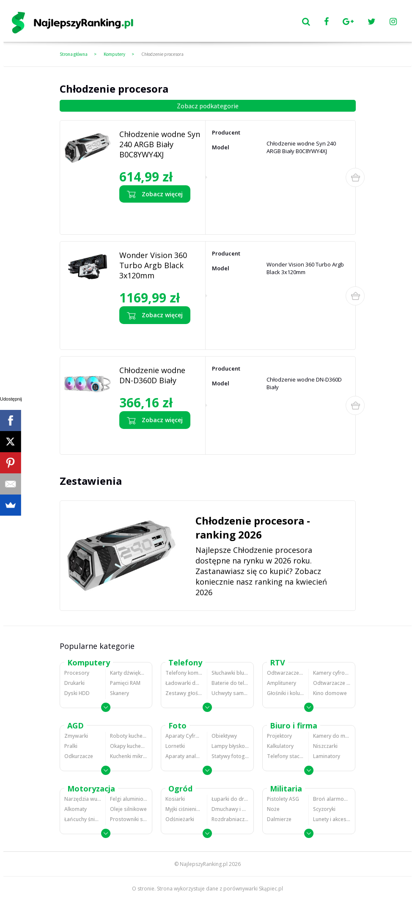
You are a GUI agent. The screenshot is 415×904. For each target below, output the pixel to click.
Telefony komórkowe (184, 672)
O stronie (143, 888)
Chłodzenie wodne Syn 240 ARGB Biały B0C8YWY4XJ (159, 144)
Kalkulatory (280, 746)
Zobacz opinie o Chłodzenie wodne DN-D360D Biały (151, 439)
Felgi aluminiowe (129, 798)
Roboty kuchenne (129, 735)
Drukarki (74, 683)
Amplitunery (281, 683)
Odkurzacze (78, 756)
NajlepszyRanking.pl (204, 864)
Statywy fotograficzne (230, 756)
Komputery (114, 54)
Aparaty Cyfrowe (184, 735)
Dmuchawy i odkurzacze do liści (230, 809)
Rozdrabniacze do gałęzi (230, 819)
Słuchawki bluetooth (230, 672)
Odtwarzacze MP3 (285, 672)
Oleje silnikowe (128, 809)
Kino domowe (330, 693)
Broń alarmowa (332, 798)
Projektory (279, 735)
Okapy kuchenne (129, 746)
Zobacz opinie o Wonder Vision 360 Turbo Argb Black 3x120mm (155, 334)
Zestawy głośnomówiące (184, 693)
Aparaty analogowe (184, 756)
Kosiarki (175, 798)
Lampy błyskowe (230, 746)
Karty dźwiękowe (129, 672)
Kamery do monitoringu (332, 735)
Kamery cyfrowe (332, 672)
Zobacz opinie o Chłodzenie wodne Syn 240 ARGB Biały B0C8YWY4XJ (151, 216)
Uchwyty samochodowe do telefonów (230, 693)
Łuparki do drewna (230, 798)
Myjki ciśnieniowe (184, 809)
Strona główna (74, 54)
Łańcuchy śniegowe (83, 819)
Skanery (119, 693)
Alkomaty (75, 809)
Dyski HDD (77, 693)
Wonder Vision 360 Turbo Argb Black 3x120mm (153, 265)
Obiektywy (224, 735)
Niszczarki (325, 746)
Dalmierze (279, 819)
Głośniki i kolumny (285, 693)
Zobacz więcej (155, 194)
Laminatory (326, 756)
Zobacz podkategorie (208, 106)
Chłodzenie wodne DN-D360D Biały (152, 375)
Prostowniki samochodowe (129, 819)
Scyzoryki (324, 809)
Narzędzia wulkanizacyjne (83, 798)
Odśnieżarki (179, 819)
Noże (273, 809)
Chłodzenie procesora (162, 54)
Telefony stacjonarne (285, 756)
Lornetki (175, 746)
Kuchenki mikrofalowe (129, 756)
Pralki (70, 746)
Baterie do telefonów (230, 683)
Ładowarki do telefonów (184, 683)
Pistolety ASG (283, 798)
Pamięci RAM (125, 683)
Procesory (76, 672)
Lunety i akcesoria (332, 819)
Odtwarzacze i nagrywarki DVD (332, 683)
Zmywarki (76, 735)
